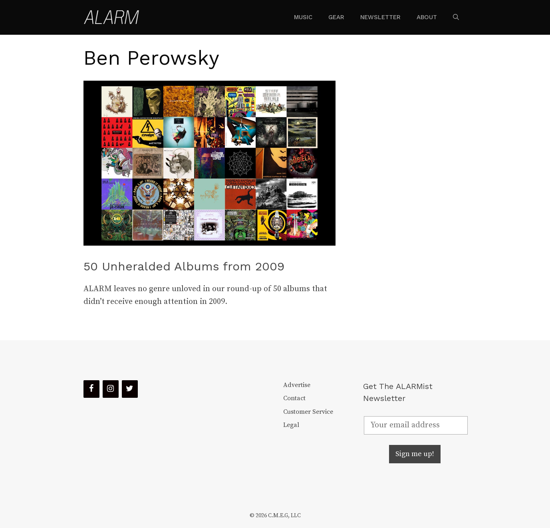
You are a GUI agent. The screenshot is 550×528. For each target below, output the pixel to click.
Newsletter (380, 17)
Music (303, 17)
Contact (294, 398)
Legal (291, 425)
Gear (336, 17)
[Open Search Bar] (456, 17)
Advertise (296, 385)
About (427, 17)
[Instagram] (111, 389)
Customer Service (308, 412)
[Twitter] (130, 389)
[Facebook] (91, 389)
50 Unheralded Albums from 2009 (183, 266)
